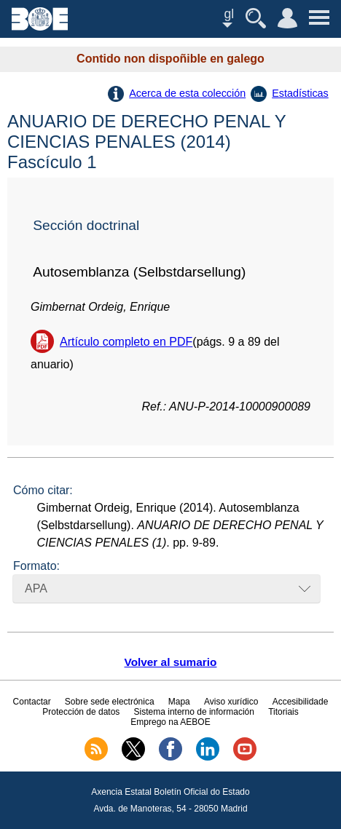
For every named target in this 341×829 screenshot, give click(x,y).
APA (36, 588)
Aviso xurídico (231, 702)
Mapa (179, 702)
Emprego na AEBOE (170, 722)
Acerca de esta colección (187, 93)
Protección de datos (80, 712)
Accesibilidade (301, 702)
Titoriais (283, 712)
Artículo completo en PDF (126, 342)
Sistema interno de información (194, 712)
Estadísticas (300, 93)
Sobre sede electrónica (109, 702)
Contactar (32, 702)
